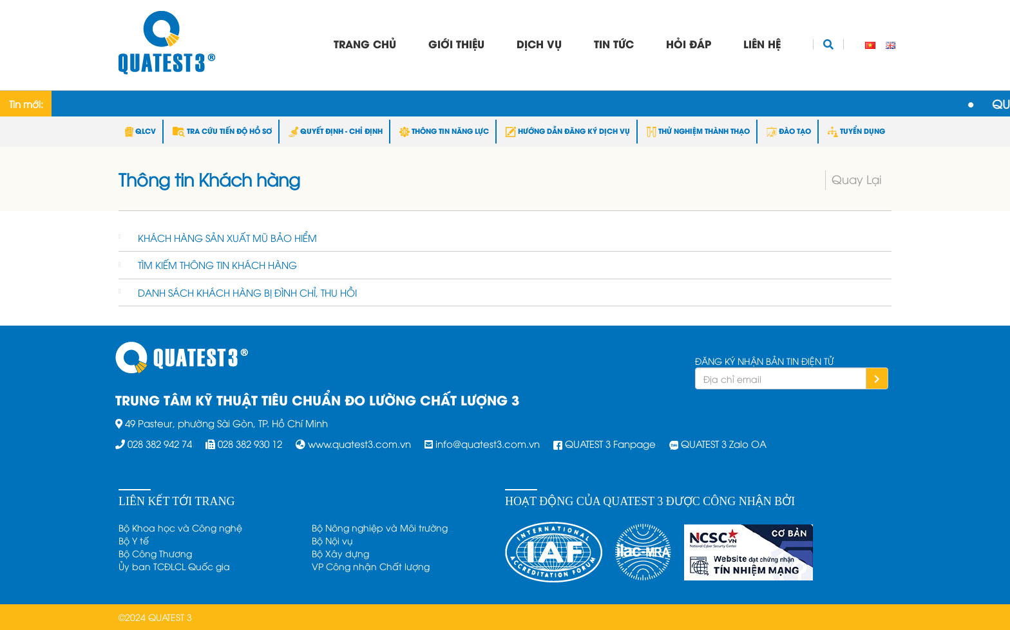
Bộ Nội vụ (332, 540)
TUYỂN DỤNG (856, 130)
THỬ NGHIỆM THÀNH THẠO (698, 130)
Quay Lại (857, 179)
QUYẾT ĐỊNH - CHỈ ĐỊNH (336, 130)
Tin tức (614, 43)
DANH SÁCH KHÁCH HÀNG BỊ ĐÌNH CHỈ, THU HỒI (247, 292)
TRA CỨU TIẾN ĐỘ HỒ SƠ (222, 130)
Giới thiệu (456, 43)
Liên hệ (762, 43)
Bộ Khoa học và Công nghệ (180, 527)
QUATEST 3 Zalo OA (724, 443)
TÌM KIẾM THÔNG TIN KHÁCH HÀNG (217, 264)
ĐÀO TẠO (789, 130)
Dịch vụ (539, 43)
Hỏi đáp (688, 43)
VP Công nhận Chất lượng (371, 566)
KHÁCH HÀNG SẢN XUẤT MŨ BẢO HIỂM (227, 237)
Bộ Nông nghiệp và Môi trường (380, 527)
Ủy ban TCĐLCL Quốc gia (174, 566)
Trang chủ (365, 43)
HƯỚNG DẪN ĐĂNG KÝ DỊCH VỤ (568, 130)
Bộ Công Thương (155, 553)
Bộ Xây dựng (340, 553)
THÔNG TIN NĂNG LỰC (444, 130)
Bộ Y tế (134, 540)
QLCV (140, 130)
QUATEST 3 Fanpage (610, 443)
